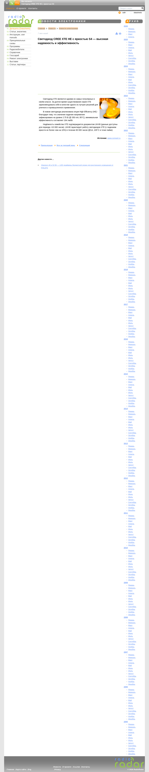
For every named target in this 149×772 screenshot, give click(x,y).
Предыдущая (47, 145)
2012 (126, 478)
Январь (131, 29)
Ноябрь (131, 90)
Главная (41, 28)
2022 (126, 130)
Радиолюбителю (17, 49)
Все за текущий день (66, 145)
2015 (126, 374)
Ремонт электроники (19, 58)
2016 (126, 339)
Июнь (130, 82)
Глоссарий (14, 55)
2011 (126, 513)
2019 (126, 235)
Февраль (132, 31)
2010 (126, 548)
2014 (126, 409)
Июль (130, 53)
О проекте (21, 8)
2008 (126, 617)
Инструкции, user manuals (17, 36)
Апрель (131, 37)
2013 (126, 443)
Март (130, 34)
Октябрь (131, 61)
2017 (126, 304)
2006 (126, 687)
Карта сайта (21, 769)
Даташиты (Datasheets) (20, 28)
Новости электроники (68, 28)
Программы (15, 46)
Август (131, 55)
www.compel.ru (114, 138)
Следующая (84, 145)
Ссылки (76, 767)
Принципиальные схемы (17, 41)
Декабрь (131, 64)
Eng (29, 769)
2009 (126, 583)
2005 (126, 722)
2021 (126, 165)
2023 (126, 96)
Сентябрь (132, 58)
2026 (126, 26)
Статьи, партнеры (18, 64)
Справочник (15, 52)
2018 (126, 269)
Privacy (57, 769)
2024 (126, 66)
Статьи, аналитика (18, 31)
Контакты (32, 8)
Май (130, 50)
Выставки (14, 61)
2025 (126, 39)
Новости (10, 8)
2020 (126, 200)
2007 (126, 652)
